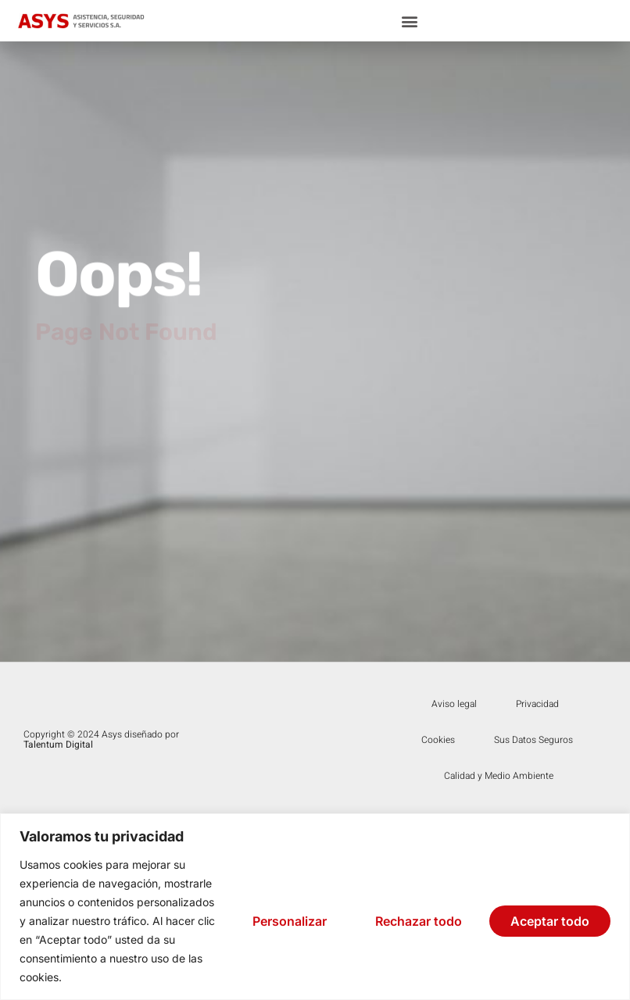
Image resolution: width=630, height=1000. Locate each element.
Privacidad (537, 704)
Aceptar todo (549, 921)
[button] (409, 21)
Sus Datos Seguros (533, 740)
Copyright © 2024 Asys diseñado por (101, 739)
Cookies (438, 740)
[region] (315, 906)
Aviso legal (454, 704)
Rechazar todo (418, 921)
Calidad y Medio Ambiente (498, 776)
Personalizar (289, 921)
